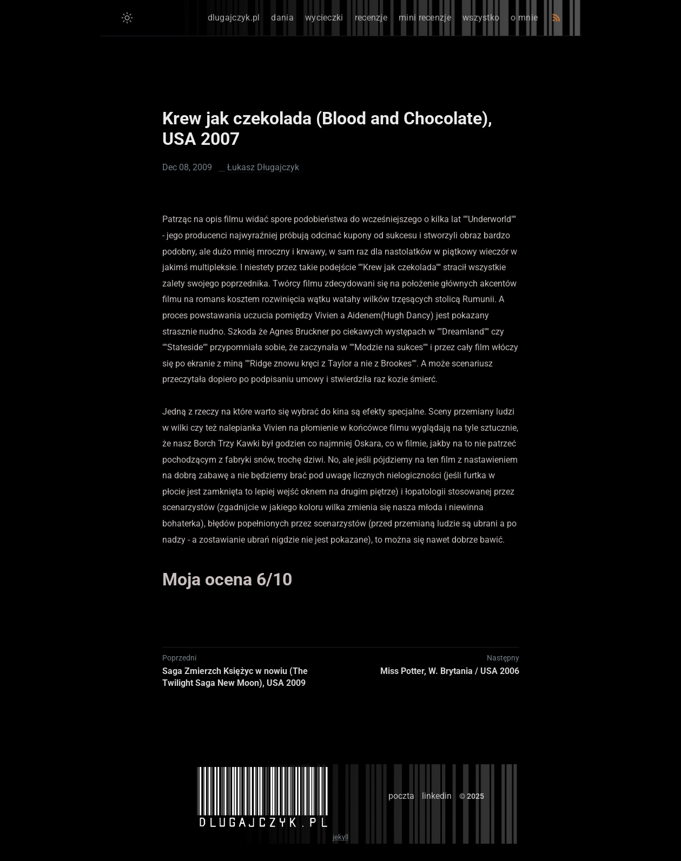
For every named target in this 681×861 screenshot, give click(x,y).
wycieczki (324, 17)
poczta (401, 796)
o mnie (524, 17)
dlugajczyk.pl (234, 17)
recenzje (371, 17)
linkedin (437, 796)
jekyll (340, 837)
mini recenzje (425, 17)
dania (282, 17)
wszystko (480, 17)
